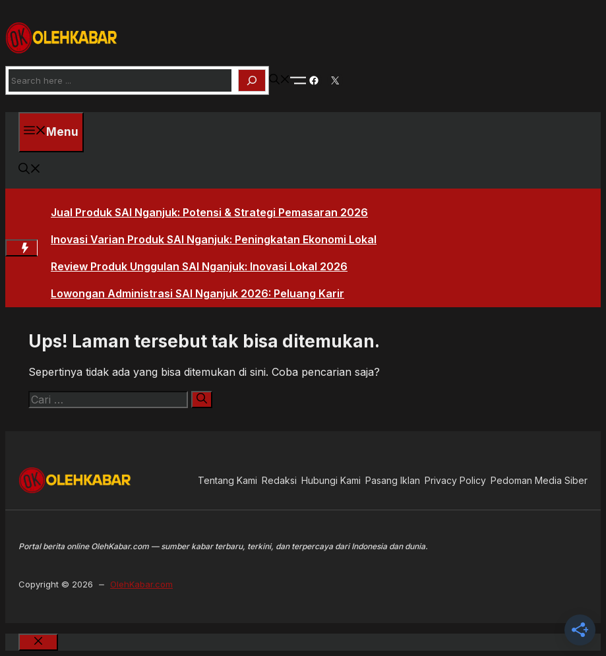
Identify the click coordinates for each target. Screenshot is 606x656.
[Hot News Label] (21, 247)
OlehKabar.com (141, 584)
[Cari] (201, 399)
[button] (279, 80)
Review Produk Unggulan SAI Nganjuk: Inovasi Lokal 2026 (199, 266)
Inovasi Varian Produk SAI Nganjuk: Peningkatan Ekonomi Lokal (214, 239)
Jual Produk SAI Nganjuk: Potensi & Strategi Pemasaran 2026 (209, 212)
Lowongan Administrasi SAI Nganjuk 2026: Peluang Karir (197, 293)
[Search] (252, 80)
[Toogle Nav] (298, 80)
